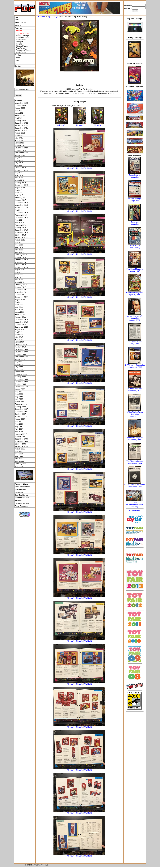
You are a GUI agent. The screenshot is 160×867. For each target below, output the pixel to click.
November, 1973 (134, 391)
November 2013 (21, 232)
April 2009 (19, 369)
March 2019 (19, 165)
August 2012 (20, 270)
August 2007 (20, 419)
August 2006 (20, 449)
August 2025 (20, 108)
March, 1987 (135, 271)
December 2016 (21, 203)
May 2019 (19, 163)
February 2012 (21, 285)
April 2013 (19, 250)
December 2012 (21, 260)
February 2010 (21, 344)
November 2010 (21, 322)
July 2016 (19, 210)
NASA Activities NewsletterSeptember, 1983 (134, 486)
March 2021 (19, 143)
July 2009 (19, 362)
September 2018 (21, 170)
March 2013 (19, 252)
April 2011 (19, 309)
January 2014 (20, 227)
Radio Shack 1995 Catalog (134, 246)
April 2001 (19, 466)
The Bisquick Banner (134, 461)
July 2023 (19, 118)
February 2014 (21, 225)
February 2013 (21, 255)
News (17, 17)
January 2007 (20, 436)
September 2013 (21, 237)
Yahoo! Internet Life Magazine (135, 317)
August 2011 (20, 300)
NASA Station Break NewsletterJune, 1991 (135, 414)
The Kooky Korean (22, 487)
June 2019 (19, 160)
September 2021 (21, 130)
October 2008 (20, 384)
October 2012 (20, 265)
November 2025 (21, 103)
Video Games (20, 22)
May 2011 (19, 307)
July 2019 (19, 158)
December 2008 (21, 379)
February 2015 (21, 215)
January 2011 (20, 317)
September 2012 (21, 267)
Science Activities (135, 389)
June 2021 (19, 135)
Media (17, 58)
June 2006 (19, 454)
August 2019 (20, 155)
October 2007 (20, 414)
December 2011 (21, 290)
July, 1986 (135, 344)
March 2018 (19, 180)
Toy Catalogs (52, 16)
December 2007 (21, 409)
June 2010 (19, 334)
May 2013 (19, 247)
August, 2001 (134, 320)
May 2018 (19, 175)
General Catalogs (23, 38)
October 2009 (20, 354)
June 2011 (19, 305)
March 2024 (19, 113)
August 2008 (20, 389)
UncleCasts (21, 52)
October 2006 (20, 444)
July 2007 (19, 421)
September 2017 (21, 185)
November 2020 (21, 148)
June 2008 (19, 394)
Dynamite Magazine (135, 223)
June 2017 (19, 193)
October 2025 (20, 105)
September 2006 (21, 446)
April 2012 (19, 280)
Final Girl (18, 500)
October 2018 (20, 168)
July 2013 (19, 242)
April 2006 (19, 459)
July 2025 (19, 110)
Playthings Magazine (134, 269)
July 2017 (19, 190)
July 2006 (19, 451)
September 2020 (21, 153)
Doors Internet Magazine (134, 176)
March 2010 (19, 342)
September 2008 (21, 387)
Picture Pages (22, 46)
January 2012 (20, 287)
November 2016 (21, 205)
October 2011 (20, 295)
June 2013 (19, 245)
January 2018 (20, 183)
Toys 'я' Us (20, 48)
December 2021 (21, 128)
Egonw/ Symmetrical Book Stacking (134, 504)
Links (17, 60)
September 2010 (21, 327)
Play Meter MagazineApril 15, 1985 (134, 293)
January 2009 (20, 377)
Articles (18, 55)
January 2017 (20, 200)
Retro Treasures (21, 506)
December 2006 (21, 439)
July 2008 (19, 392)
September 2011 (21, 297)
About (17, 63)
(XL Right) (88, 168)
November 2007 (21, 411)
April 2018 (19, 178)
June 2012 (19, 275)
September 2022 (21, 125)
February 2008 (21, 404)
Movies (18, 25)
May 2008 (19, 397)
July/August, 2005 (135, 367)
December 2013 (21, 230)
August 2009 (20, 359)
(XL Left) (79, 168)
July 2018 (19, 173)
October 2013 (20, 235)
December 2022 (21, 123)
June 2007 (19, 424)
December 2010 (21, 319)
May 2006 (19, 456)
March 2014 (19, 222)
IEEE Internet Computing (135, 365)
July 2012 (19, 272)
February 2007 (21, 434)
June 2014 (19, 220)
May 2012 (19, 277)
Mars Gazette (20, 489)
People (19, 44)
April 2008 (19, 399)
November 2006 (21, 441)
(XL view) (61, 125)
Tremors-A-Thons (23, 50)
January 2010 (20, 347)
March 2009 (19, 372)
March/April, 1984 (135, 463)
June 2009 (19, 364)
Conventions (21, 40)
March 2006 (19, 461)
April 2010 (19, 339)
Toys (17, 20)
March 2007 (19, 431)
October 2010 (20, 324)
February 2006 (21, 464)
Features (41, 16)
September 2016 (21, 207)
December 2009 (21, 349)
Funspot (19, 42)
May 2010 (19, 337)
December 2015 (21, 212)
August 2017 (20, 188)
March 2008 (19, 402)
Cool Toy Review (21, 495)
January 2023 (20, 120)
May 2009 (19, 367)
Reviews (18, 28)
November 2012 (21, 262)
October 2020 (20, 150)
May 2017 (19, 195)
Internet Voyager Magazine (134, 200)
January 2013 (20, 257)
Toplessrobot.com (22, 498)
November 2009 (21, 352)
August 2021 (20, 133)
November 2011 (21, 292)
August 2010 (20, 329)
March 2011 (19, 312)
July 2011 (19, 302)
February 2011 (21, 314)
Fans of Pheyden (22, 503)
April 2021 (19, 140)
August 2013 (20, 240)
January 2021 (20, 145)
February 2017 (21, 198)
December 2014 (21, 217)
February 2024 (21, 115)
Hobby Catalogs (22, 36)
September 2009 (21, 357)
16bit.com (19, 492)
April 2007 (19, 429)
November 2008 (21, 382)
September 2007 (21, 416)
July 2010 (19, 332)
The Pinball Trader (134, 342)
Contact (18, 66)
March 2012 (19, 282)
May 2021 (19, 138)
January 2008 (20, 407)
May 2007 (19, 426)
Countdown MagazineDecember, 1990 (134, 439)
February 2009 (21, 374)
